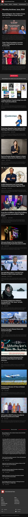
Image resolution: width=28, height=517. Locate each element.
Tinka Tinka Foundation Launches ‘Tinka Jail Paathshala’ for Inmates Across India (12, 44)
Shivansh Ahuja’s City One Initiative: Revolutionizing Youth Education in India (13, 243)
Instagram (19, 509)
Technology (4, 217)
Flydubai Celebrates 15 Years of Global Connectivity (13, 387)
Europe (3, 160)
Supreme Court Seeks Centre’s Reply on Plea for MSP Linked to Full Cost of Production (13, 464)
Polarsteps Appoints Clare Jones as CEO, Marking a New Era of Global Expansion (13, 129)
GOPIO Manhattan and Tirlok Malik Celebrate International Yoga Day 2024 (13, 185)
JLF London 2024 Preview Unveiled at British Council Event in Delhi (12, 415)
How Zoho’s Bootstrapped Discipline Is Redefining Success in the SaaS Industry (12, 470)
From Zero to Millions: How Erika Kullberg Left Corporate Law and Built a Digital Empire (14, 214)
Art (2, 362)
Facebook (5, 509)
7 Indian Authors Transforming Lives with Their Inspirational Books (13, 100)
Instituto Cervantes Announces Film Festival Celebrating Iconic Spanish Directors (12, 358)
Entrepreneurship (6, 132)
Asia (3, 17)
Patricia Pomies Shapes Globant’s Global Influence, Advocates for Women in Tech (13, 157)
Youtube (18, 511)
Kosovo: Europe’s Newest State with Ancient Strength (12, 329)
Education (4, 188)
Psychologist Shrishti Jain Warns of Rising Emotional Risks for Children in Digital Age (13, 482)
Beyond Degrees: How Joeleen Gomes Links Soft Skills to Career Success (13, 14)
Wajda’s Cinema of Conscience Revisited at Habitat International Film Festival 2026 (13, 476)
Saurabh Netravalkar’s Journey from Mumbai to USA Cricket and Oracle (12, 273)
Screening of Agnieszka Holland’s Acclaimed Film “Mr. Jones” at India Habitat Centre (11, 302)
